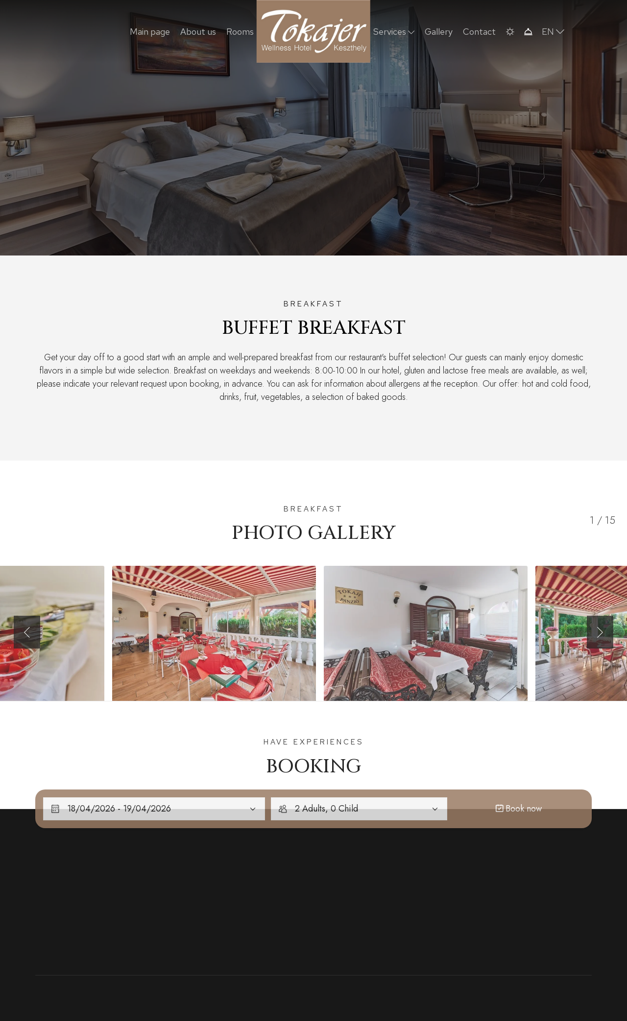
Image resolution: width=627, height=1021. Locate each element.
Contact (479, 31)
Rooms (240, 31)
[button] (510, 31)
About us (198, 31)
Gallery (439, 31)
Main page (150, 31)
